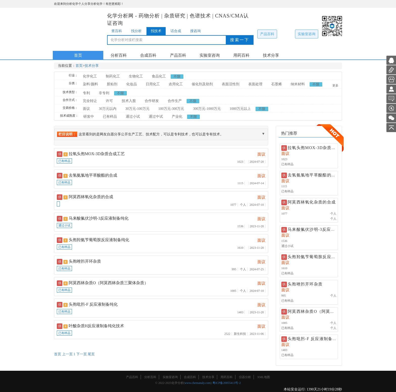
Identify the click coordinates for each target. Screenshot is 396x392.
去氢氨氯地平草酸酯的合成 (314, 175)
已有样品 (110, 116)
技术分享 (271, 55)
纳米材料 (298, 84)
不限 (177, 76)
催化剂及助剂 (202, 84)
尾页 (91, 354)
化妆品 (131, 84)
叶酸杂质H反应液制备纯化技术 (96, 326)
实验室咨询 (306, 34)
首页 (78, 55)
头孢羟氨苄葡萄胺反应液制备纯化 (320, 257)
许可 (109, 101)
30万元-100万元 (137, 109)
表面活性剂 (230, 84)
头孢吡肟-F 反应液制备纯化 (314, 339)
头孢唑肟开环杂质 (305, 284)
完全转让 (90, 101)
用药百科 (241, 55)
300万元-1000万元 (207, 109)
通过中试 (156, 116)
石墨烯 (276, 84)
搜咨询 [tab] (195, 31)
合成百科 (148, 55)
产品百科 (267, 34)
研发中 (88, 116)
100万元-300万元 (171, 109)
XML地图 (263, 377)
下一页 (81, 354)
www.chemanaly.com (198, 383)
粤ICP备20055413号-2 (226, 383)
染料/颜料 (90, 84)
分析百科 (119, 55)
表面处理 (255, 84)
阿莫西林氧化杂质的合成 (312, 202)
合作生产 (175, 101)
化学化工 (90, 76)
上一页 (67, 354)
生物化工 (136, 76)
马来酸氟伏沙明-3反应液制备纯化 (320, 229)
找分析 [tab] (136, 31)
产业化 (177, 116)
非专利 (104, 93)
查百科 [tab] (116, 31)
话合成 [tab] (175, 31)
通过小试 (133, 116)
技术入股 (129, 101)
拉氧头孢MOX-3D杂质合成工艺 (97, 154)
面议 (86, 109)
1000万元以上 (240, 109)
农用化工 (176, 84)
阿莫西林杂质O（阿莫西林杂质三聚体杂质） (331, 311)
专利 (86, 93)
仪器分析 (245, 377)
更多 (335, 85)
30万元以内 (107, 109)
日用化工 (153, 84)
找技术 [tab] (156, 31)
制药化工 (113, 76)
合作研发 (152, 101)
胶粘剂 (112, 84)
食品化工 (159, 76)
